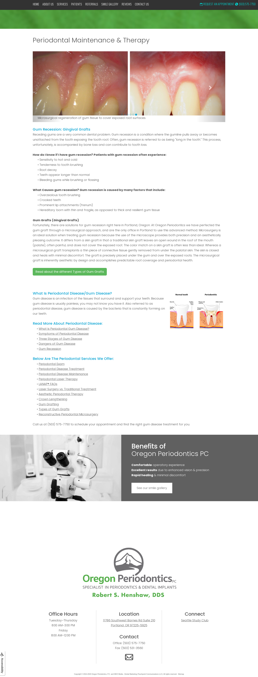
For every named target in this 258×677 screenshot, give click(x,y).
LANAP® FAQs (48, 384)
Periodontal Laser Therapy (58, 379)
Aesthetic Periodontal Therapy (61, 394)
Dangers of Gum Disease (57, 344)
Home (36, 4)
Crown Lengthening (53, 399)
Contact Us (142, 4)
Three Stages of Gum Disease (60, 339)
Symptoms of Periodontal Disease (64, 334)
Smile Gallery (109, 4)
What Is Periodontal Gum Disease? (64, 329)
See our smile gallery (152, 488)
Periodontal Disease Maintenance (63, 374)
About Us (48, 4)
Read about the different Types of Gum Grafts (70, 272)
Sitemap (181, 674)
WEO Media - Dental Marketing (125, 674)
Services (62, 4)
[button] (47, 86)
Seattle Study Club (194, 620)
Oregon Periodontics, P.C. (100, 674)
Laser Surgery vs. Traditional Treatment (67, 389)
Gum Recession (50, 349)
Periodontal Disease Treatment (61, 369)
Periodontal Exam (51, 364)
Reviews (127, 4)
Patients (76, 4)
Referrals (91, 4)
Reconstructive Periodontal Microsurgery (68, 414)
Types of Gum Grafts (54, 409)
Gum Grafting (49, 404)
